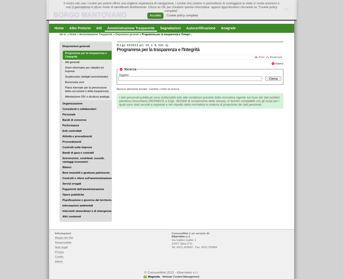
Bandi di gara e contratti (78, 152)
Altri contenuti (71, 216)
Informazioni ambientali (77, 205)
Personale (69, 114)
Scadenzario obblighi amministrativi (86, 76)
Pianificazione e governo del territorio (86, 200)
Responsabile (63, 242)
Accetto (155, 15)
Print (261, 57)
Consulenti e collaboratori (79, 109)
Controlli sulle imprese (77, 147)
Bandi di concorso (74, 119)
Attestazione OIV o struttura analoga (87, 96)
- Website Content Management (173, 276)
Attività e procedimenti (77, 136)
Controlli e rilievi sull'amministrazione (87, 178)
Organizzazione (72, 103)
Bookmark (276, 57)
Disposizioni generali (76, 46)
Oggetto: (124, 74)
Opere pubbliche (73, 194)
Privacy (59, 251)
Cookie (59, 256)
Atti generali (72, 62)
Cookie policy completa (182, 15)
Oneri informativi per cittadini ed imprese (84, 69)
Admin (59, 261)
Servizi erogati (71, 183)
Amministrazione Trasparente (95, 34)
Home (73, 34)
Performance (70, 125)
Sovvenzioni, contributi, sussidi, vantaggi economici (83, 160)
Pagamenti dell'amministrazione (83, 189)
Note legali (61, 247)
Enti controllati (72, 130)
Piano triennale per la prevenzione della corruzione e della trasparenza (87, 89)
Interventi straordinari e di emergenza (86, 211)
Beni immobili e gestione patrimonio (86, 172)
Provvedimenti (71, 141)
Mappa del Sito (64, 237)
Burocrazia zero (74, 82)
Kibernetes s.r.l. (181, 236)
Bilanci (66, 167)
